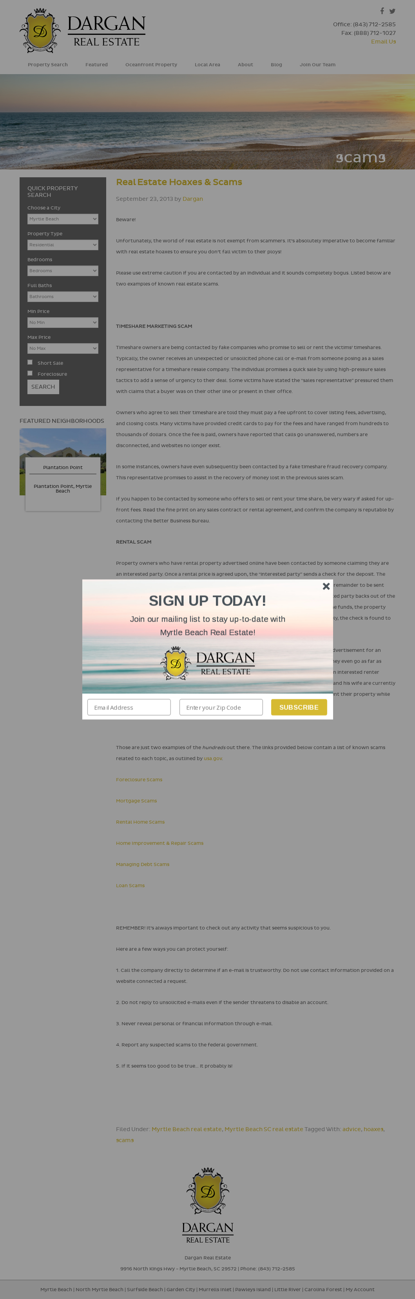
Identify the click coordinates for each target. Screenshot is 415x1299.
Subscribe (299, 707)
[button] (207, 626)
